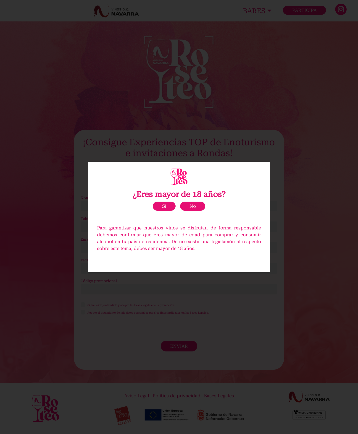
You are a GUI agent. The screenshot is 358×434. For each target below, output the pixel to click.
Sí (164, 206)
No (193, 206)
